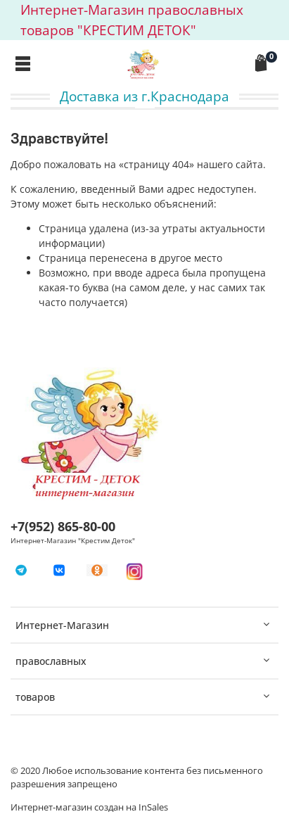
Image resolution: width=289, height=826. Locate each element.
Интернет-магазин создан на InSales (89, 807)
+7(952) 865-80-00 (63, 526)
